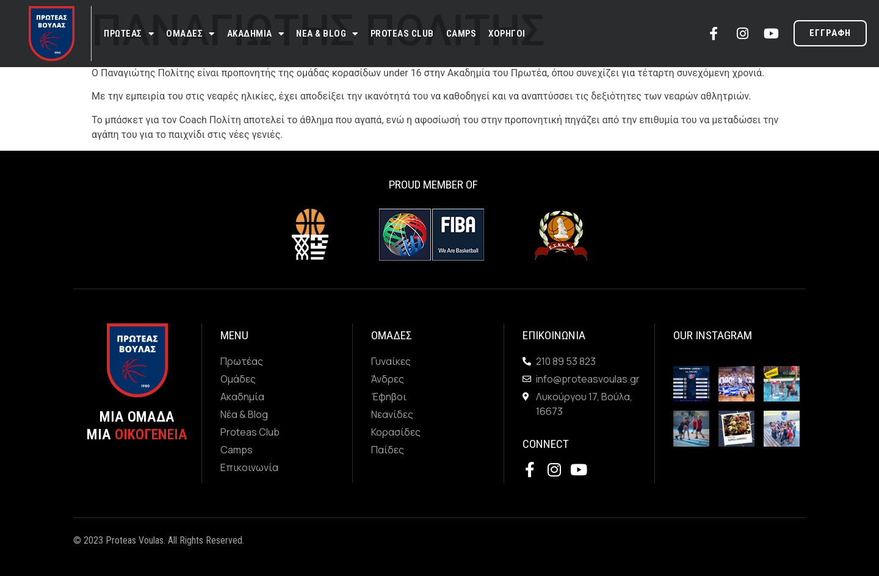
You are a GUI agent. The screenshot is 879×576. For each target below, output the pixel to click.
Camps (461, 33)
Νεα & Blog (327, 34)
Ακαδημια (255, 34)
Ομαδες (190, 34)
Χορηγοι (507, 33)
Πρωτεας (129, 34)
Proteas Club (402, 33)
